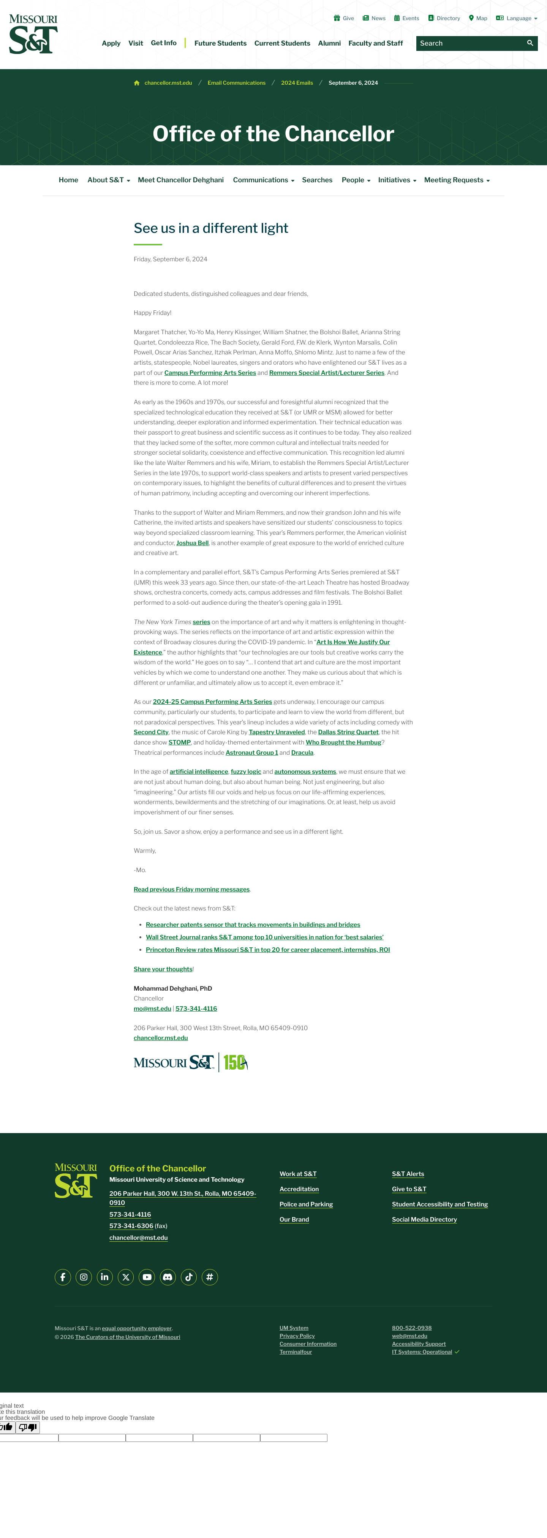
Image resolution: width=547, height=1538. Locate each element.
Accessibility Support (419, 1344)
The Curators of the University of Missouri (127, 1337)
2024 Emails (297, 83)
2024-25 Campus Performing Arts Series (212, 701)
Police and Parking (306, 1204)
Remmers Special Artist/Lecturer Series (326, 372)
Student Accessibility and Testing (440, 1204)
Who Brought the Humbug (343, 742)
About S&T (110, 180)
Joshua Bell (192, 543)
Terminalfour (296, 1352)
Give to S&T (409, 1189)
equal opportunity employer (137, 1328)
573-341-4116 (196, 1008)
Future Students (220, 43)
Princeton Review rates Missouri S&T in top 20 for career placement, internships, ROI (268, 949)
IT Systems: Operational (422, 1352)
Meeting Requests (458, 180)
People (357, 180)
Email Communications (237, 83)
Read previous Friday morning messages (192, 889)
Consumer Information (308, 1344)
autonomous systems (305, 771)
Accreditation (299, 1189)
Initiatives (398, 180)
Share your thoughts (163, 969)
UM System (294, 1328)
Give (344, 18)
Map (478, 18)
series (201, 622)
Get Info (164, 43)
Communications (265, 180)
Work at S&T (298, 1174)
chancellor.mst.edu (168, 83)
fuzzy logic (246, 771)
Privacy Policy (297, 1336)
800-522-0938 (412, 1328)
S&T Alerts (408, 1174)
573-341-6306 (131, 1226)
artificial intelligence (199, 771)
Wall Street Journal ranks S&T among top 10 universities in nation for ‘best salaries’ (265, 937)
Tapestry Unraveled (277, 732)
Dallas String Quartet (348, 732)
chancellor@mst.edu (138, 1237)
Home (68, 180)
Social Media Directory (424, 1219)
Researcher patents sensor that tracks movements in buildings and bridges (253, 924)
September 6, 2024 (353, 83)
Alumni (329, 43)
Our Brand (294, 1219)
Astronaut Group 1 (252, 752)
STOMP (180, 742)
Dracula (302, 752)
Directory (444, 18)
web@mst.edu (409, 1336)
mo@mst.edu (152, 1008)
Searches (317, 180)
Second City (151, 732)
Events (406, 18)
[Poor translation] (28, 1427)
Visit (135, 43)
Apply (111, 43)
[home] (33, 34)
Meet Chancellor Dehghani (181, 180)
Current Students (282, 43)
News (374, 18)
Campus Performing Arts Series (210, 372)
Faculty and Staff (376, 43)
